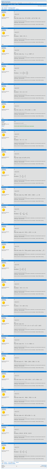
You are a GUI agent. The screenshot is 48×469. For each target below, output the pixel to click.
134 (10, 462)
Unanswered (44, 5)
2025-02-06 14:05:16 (5, 407)
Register (15, 4)
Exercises (5, 7)
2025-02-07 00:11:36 (5, 425)
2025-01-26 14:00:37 (5, 46)
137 (14, 462)
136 (12, 462)
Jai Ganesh (4, 11)
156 (16, 462)
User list (5, 4)
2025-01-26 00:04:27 (5, 28)
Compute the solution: (12, 7)
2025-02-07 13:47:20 (5, 443)
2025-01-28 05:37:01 (5, 130)
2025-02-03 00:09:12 (5, 353)
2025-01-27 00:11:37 (5, 64)
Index (2, 4)
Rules (9, 4)
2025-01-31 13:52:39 (5, 260)
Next (18, 462)
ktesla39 (3, 121)
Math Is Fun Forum (6, 1)
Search (11, 4)
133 (8, 462)
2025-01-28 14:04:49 (5, 149)
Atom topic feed (44, 465)
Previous (5, 462)
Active (41, 5)
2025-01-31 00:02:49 (5, 242)
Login (18, 4)
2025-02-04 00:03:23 (5, 389)
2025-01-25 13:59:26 (5, 10)
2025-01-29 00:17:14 (5, 167)
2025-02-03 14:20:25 (5, 371)
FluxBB (45, 466)
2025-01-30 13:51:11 (5, 224)
